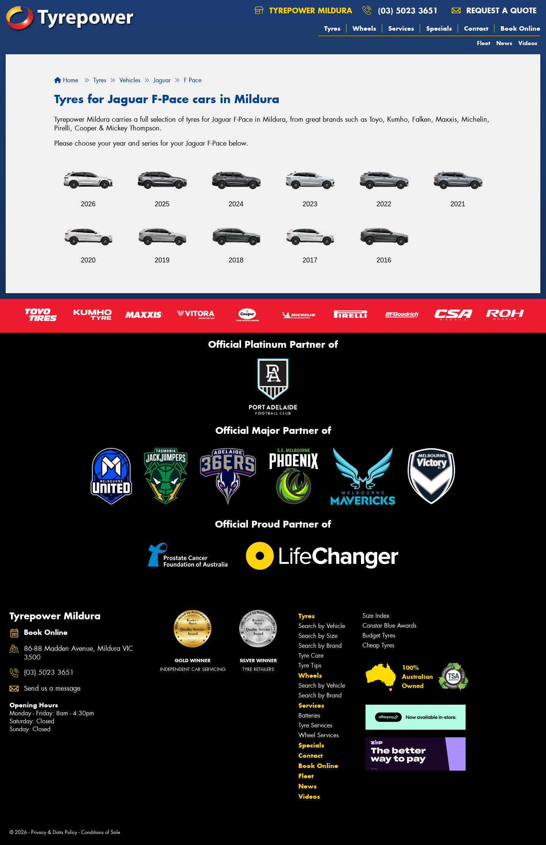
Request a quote (494, 10)
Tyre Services (315, 725)
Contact (476, 28)
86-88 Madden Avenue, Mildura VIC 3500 (78, 653)
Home (66, 80)
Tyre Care (310, 656)
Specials (439, 28)
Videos (527, 43)
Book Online (520, 28)
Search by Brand (320, 646)
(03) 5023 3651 (408, 10)
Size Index (375, 616)
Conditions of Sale (100, 832)
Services (401, 28)
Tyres (332, 28)
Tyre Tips (309, 665)
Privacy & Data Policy (54, 832)
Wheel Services (318, 735)
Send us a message (52, 688)
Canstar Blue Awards (389, 626)
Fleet (483, 43)
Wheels (364, 28)
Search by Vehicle (321, 626)
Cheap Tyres (378, 645)
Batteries (309, 715)
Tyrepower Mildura (303, 10)
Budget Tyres (378, 635)
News (504, 43)
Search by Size (317, 636)
